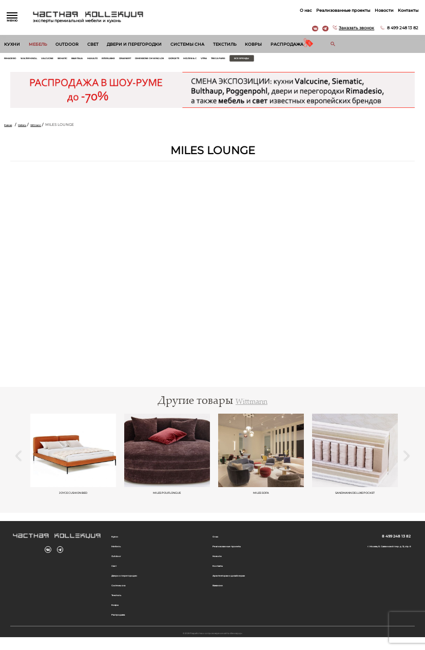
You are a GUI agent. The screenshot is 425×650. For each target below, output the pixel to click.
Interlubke (170, 60)
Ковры (253, 44)
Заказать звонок (353, 27)
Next (406, 460)
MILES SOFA (261, 496)
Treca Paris (349, 60)
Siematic (98, 60)
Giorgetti (279, 60)
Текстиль (225, 44)
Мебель (38, 44)
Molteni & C (306, 60)
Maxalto (145, 60)
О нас (302, 10)
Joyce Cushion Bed (73, 496)
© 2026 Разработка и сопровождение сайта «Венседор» (212, 645)
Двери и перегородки (134, 44)
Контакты (404, 10)
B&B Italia (121, 60)
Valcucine (75, 60)
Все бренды (386, 60)
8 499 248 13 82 (399, 27)
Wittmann (52, 128)
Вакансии (221, 595)
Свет (93, 44)
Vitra (327, 60)
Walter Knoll (45, 60)
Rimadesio (15, 60)
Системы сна (187, 44)
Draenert (196, 60)
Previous (18, 460)
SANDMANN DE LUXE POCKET (355, 496)
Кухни (12, 44)
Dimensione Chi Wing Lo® (238, 60)
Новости (380, 10)
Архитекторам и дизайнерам (240, 585)
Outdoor (67, 44)
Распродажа (287, 44)
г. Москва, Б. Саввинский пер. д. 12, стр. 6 (372, 553)
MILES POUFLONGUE (167, 496)
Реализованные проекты (339, 10)
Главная (11, 128)
